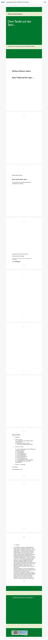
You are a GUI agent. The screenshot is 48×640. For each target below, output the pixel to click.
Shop (45, 2)
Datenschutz (17, 638)
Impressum (12, 638)
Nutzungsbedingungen (25, 638)
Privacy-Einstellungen (34, 638)
